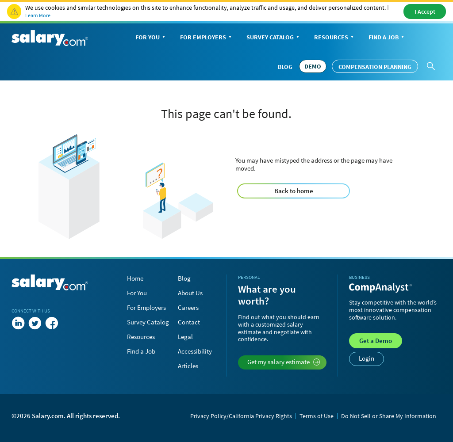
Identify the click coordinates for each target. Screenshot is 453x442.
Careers (188, 307)
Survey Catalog (273, 37)
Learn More (37, 15)
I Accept (425, 11)
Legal (185, 336)
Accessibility (195, 351)
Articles (188, 366)
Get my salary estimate (283, 362)
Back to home (293, 191)
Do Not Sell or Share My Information (388, 416)
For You (151, 37)
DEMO (312, 66)
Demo (375, 340)
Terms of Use (316, 416)
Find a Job (387, 37)
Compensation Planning (374, 67)
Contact (189, 322)
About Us (190, 293)
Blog (285, 67)
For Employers (206, 37)
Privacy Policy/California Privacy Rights (241, 416)
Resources (334, 37)
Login (366, 358)
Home (135, 278)
